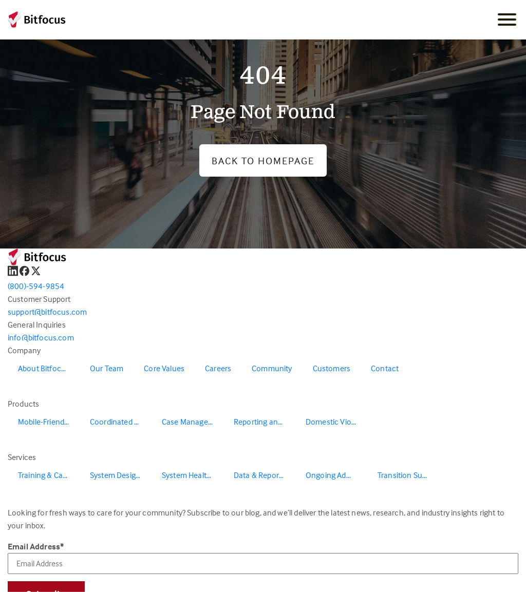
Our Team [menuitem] (106, 368)
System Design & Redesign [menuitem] (121, 475)
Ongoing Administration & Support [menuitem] (336, 475)
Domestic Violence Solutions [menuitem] (336, 421)
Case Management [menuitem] (192, 421)
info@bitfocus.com (41, 337)
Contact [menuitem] (385, 368)
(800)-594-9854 (36, 286)
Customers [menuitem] (331, 368)
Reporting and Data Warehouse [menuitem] (264, 421)
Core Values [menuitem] (164, 368)
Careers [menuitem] (218, 368)
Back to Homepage (263, 160)
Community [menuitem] (272, 368)
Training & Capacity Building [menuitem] (49, 475)
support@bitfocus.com (47, 312)
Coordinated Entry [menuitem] (121, 421)
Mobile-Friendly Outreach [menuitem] (49, 421)
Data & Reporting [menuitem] (263, 475)
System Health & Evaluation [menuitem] (192, 475)
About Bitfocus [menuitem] (43, 368)
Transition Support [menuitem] (408, 475)
